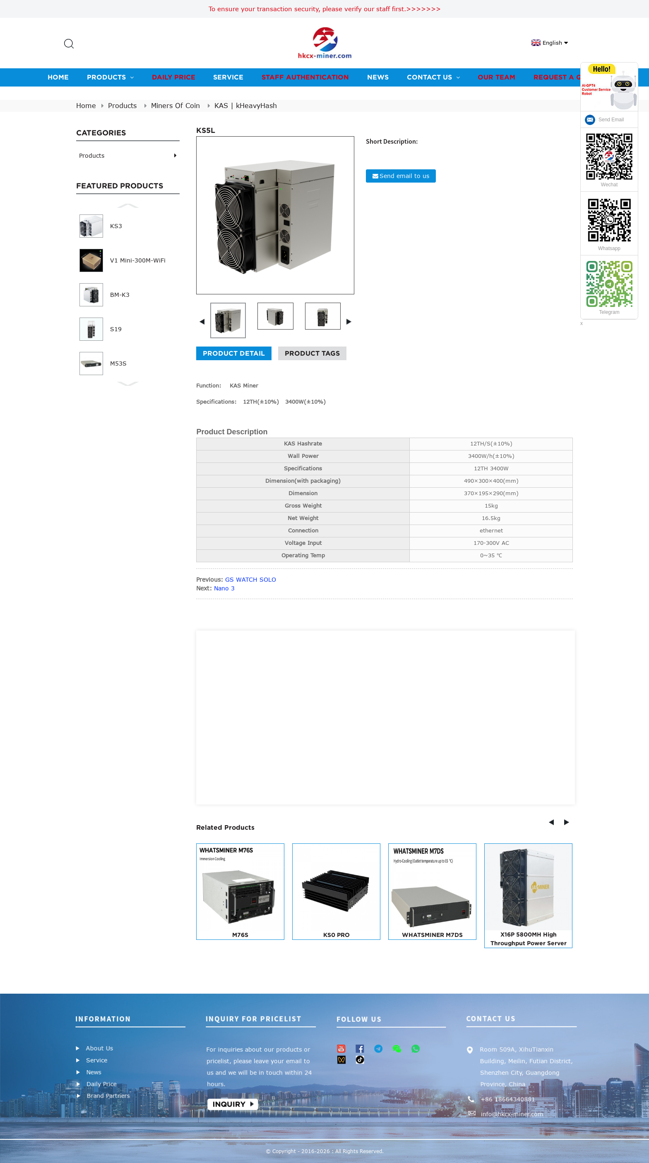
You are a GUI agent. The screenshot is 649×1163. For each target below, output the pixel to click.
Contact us (433, 77)
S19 (116, 328)
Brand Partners (108, 1096)
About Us (99, 1048)
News (378, 77)
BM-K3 (120, 294)
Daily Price (173, 77)
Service (228, 77)
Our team (496, 77)
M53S (118, 363)
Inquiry (228, 1105)
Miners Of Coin (175, 105)
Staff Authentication (305, 77)
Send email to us (404, 175)
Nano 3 (224, 588)
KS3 (116, 225)
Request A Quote (567, 77)
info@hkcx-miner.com (511, 1115)
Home (58, 77)
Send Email (611, 120)
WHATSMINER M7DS (432, 935)
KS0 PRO (336, 935)
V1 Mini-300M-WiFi (138, 260)
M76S (240, 935)
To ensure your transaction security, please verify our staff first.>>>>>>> (325, 8)
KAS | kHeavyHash (245, 105)
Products (110, 77)
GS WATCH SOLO (250, 579)
